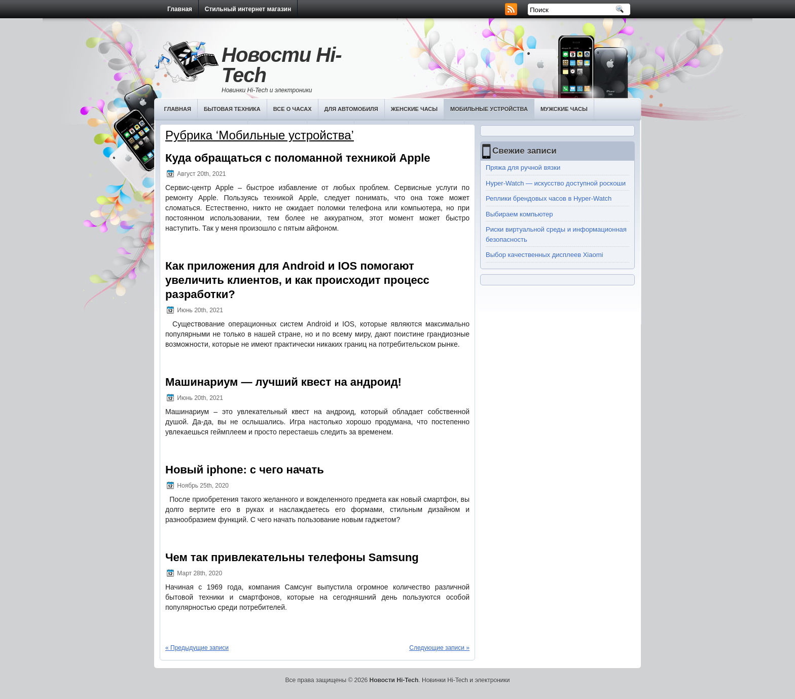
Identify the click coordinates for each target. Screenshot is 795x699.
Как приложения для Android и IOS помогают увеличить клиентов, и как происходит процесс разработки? (297, 280)
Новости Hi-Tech (282, 65)
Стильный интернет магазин (248, 9)
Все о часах (292, 109)
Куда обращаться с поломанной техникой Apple (297, 158)
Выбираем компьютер (519, 214)
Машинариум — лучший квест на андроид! (283, 382)
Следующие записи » (439, 647)
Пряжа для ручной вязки (523, 167)
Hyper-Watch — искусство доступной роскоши (556, 183)
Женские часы (414, 109)
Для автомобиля (351, 109)
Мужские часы (564, 109)
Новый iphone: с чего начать (244, 469)
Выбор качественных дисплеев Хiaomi (544, 255)
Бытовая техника (232, 109)
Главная (179, 9)
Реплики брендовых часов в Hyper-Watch (548, 198)
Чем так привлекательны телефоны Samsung (292, 557)
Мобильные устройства (489, 109)
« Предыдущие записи (197, 647)
